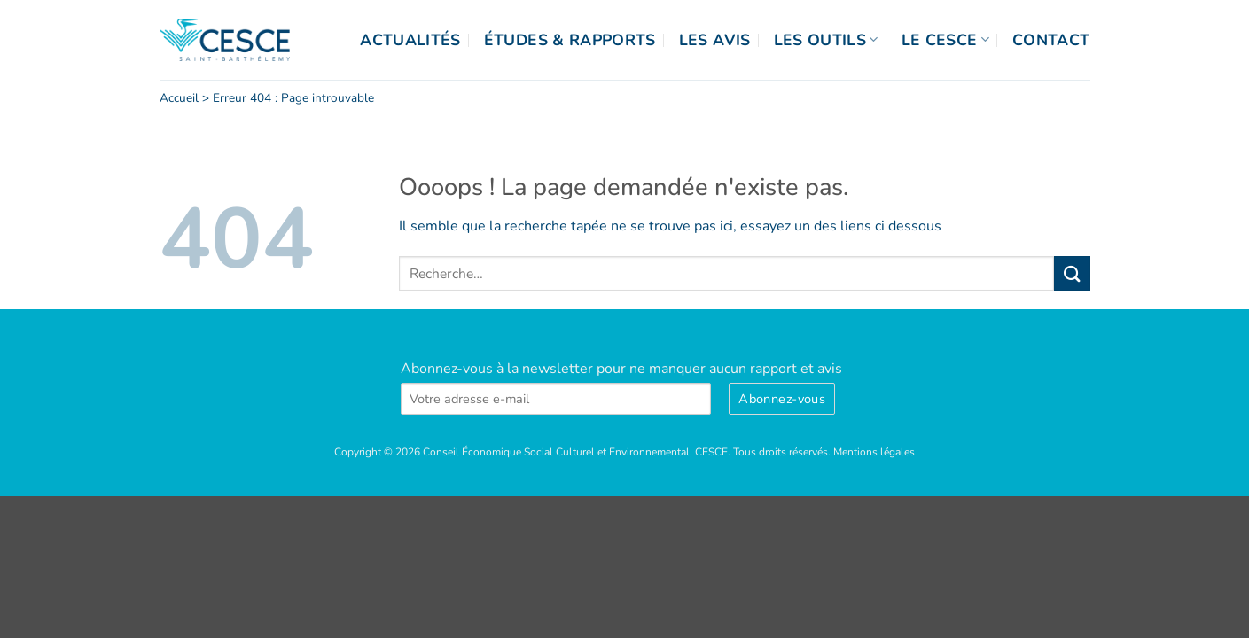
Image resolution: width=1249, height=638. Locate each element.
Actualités (410, 40)
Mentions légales (874, 452)
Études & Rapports (570, 40)
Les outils (826, 40)
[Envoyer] (1071, 273)
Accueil (179, 97)
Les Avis (715, 40)
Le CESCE (945, 40)
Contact (1050, 40)
